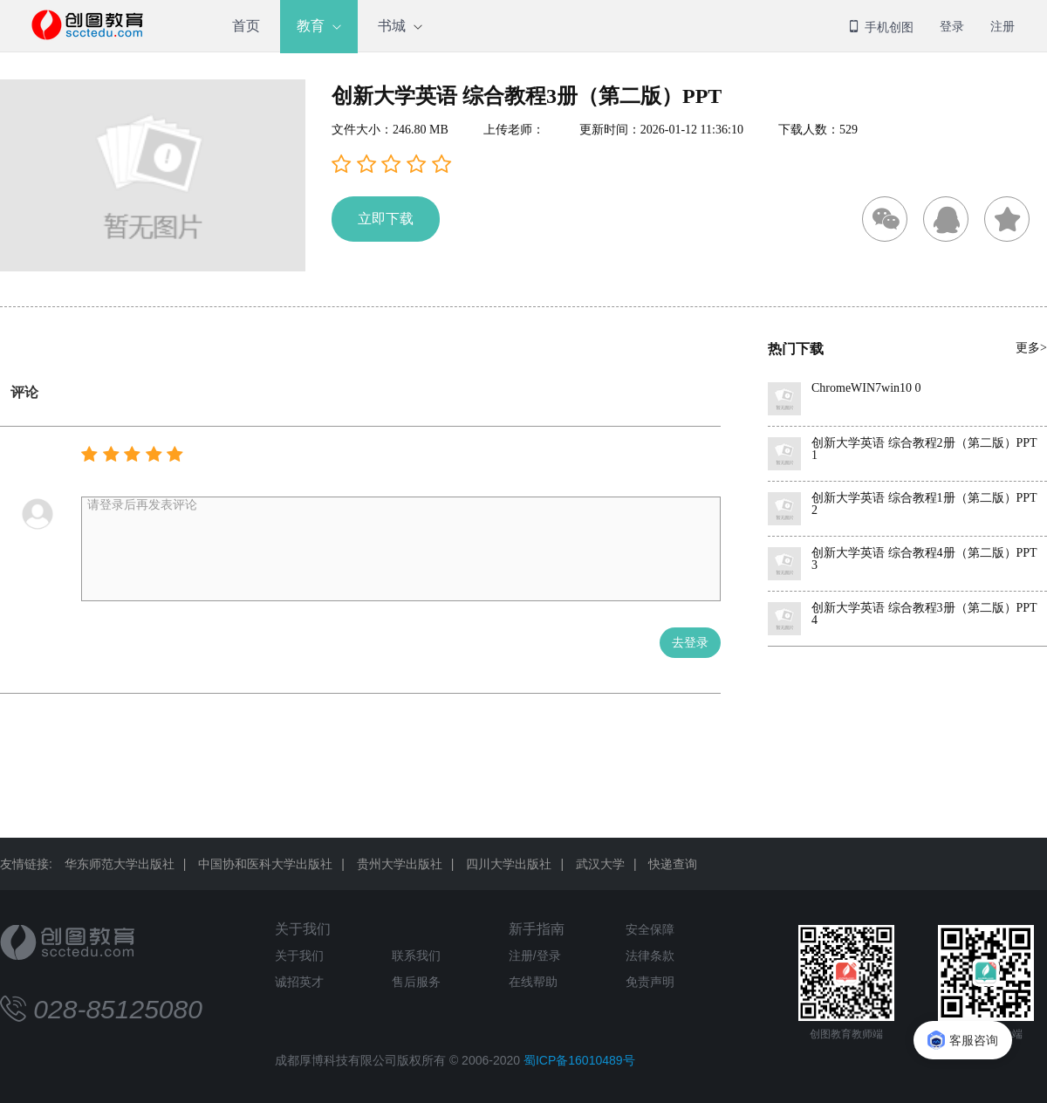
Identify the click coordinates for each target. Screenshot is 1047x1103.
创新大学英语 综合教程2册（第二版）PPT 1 (924, 449)
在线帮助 (533, 982)
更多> (1031, 347)
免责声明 (650, 982)
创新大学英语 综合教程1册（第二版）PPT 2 (924, 504)
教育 (311, 25)
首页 (246, 25)
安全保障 (650, 929)
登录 (952, 26)
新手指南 (537, 928)
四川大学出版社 (508, 864)
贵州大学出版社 (399, 864)
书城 (392, 25)
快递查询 (672, 864)
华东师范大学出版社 (119, 864)
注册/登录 (535, 956)
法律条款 (650, 956)
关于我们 (303, 928)
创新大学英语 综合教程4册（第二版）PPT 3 (924, 559)
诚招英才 (299, 982)
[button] (391, 164)
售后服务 (416, 982)
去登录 (690, 642)
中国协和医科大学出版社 (265, 864)
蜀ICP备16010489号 (579, 1060)
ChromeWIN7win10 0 (866, 387)
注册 (1002, 26)
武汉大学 (600, 864)
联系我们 (416, 956)
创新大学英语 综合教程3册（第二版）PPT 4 (924, 614)
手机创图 (880, 27)
